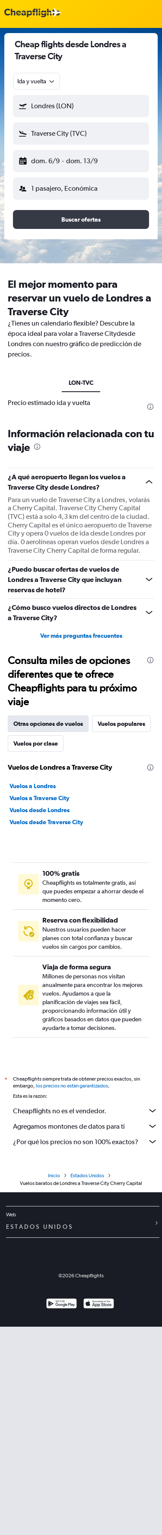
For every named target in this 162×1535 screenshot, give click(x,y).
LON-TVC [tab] (81, 382)
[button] (81, 106)
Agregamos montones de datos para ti (85, 1126)
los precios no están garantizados (72, 1086)
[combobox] (36, 81)
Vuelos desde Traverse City (46, 822)
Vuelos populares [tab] (121, 723)
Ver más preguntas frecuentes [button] (81, 635)
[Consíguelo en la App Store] (98, 1304)
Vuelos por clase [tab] (35, 743)
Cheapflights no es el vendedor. (85, 1111)
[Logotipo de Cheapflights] (32, 13)
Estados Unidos (87, 1176)
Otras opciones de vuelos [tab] (48, 723)
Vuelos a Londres (33, 786)
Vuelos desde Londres (40, 810)
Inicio (54, 1176)
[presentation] (150, 407)
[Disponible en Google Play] (61, 1304)
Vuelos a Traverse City (40, 798)
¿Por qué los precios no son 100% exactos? (85, 1141)
